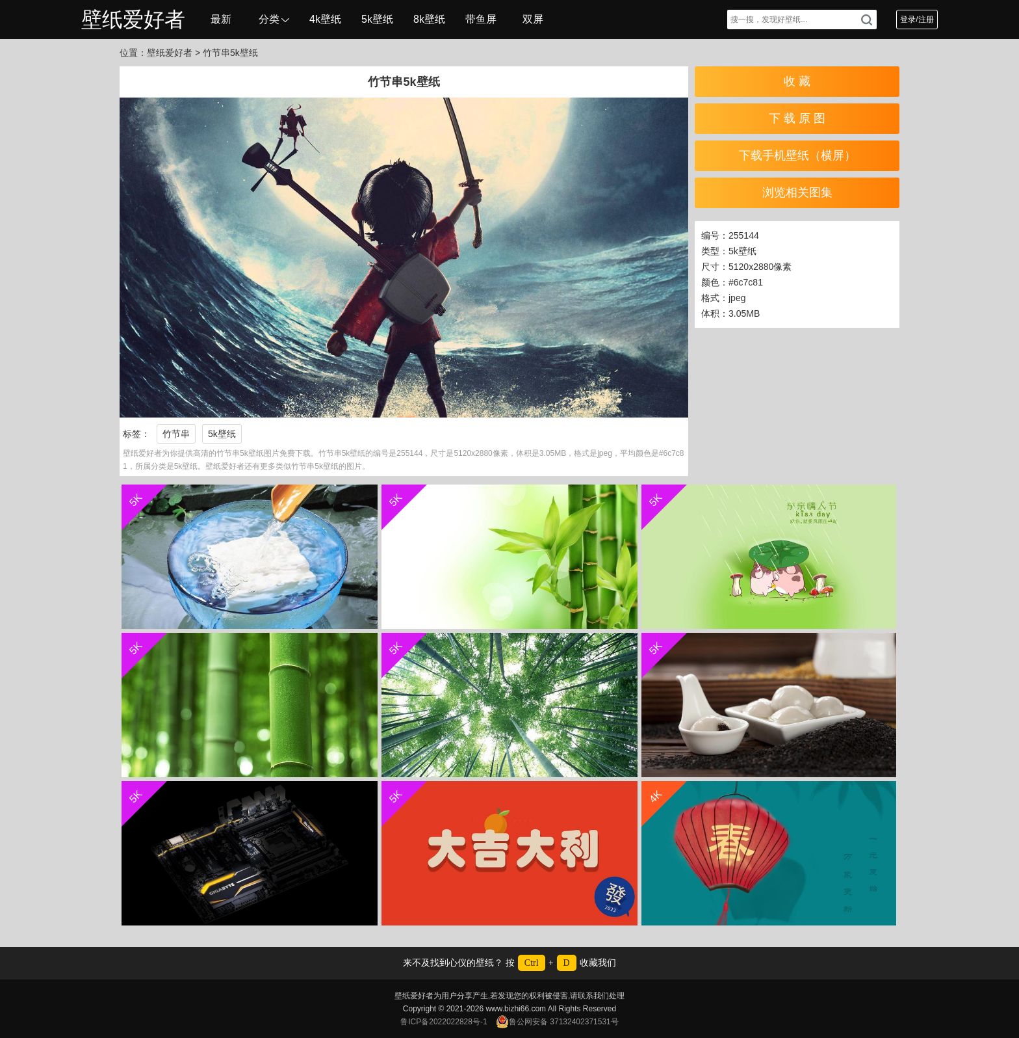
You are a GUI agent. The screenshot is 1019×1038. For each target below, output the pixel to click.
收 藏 (797, 81)
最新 (221, 19)
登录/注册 (916, 19)
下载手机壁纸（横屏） (797, 155)
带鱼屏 (481, 19)
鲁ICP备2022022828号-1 (443, 1021)
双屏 (532, 19)
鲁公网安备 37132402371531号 (557, 1021)
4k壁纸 (325, 19)
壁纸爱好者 (133, 19)
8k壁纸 (429, 19)
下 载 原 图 (797, 118)
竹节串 (176, 434)
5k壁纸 (377, 19)
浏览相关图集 (797, 192)
